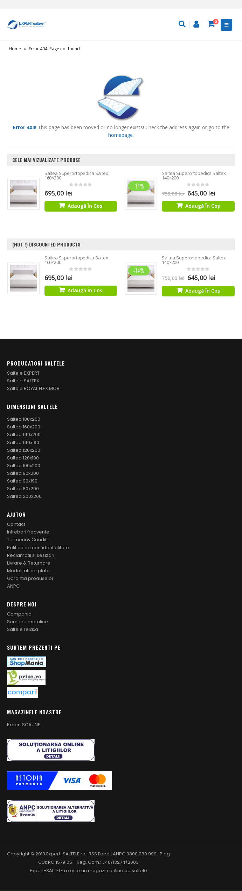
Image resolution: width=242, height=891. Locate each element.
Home (15, 49)
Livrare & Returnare (28, 563)
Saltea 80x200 (23, 488)
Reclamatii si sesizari (30, 555)
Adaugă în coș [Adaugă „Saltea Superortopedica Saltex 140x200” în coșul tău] (202, 205)
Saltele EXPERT (23, 373)
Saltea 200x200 (24, 496)
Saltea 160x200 (23, 427)
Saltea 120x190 (23, 458)
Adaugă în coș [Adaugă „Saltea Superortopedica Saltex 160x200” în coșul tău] (85, 205)
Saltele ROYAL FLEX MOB (33, 388)
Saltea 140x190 (23, 442)
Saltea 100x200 (23, 465)
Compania (19, 614)
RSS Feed (99, 854)
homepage (120, 135)
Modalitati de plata (28, 570)
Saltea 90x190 (22, 481)
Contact (16, 524)
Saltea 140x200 (24, 435)
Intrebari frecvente (28, 532)
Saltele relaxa (22, 629)
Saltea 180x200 (23, 419)
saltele (139, 871)
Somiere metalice (27, 622)
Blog (165, 854)
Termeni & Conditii (28, 540)
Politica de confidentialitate (38, 547)
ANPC (13, 586)
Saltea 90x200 (23, 473)
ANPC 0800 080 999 (135, 854)
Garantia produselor (30, 578)
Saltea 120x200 (23, 450)
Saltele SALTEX (23, 380)
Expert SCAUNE (23, 725)
